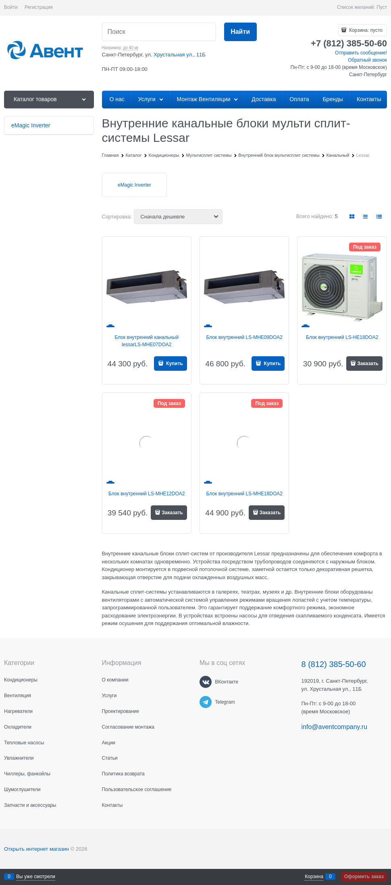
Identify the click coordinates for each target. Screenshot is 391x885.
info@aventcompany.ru (335, 726)
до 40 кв (130, 48)
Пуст (381, 7)
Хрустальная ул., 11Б (180, 55)
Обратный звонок (367, 60)
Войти (11, 7)
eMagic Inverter (134, 185)
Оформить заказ (364, 876)
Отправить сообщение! (361, 53)
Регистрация (39, 7)
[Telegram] (206, 702)
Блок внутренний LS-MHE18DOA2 (244, 494)
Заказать (368, 363)
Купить (174, 363)
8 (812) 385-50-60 (334, 664)
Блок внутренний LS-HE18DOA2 (342, 337)
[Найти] (240, 32)
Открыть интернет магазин (36, 849)
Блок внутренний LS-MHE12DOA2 (146, 494)
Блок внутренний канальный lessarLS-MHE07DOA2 (146, 340)
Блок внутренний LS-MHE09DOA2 (244, 337)
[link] (352, 216)
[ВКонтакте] (206, 682)
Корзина (314, 876)
